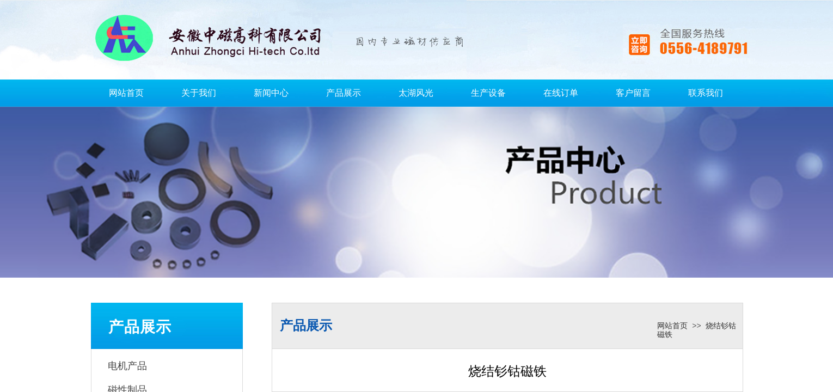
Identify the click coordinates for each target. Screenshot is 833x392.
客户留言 (633, 92)
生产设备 (488, 92)
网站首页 (126, 92)
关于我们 (198, 92)
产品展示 (343, 92)
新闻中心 (271, 92)
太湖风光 (416, 92)
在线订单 (560, 92)
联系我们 (705, 92)
